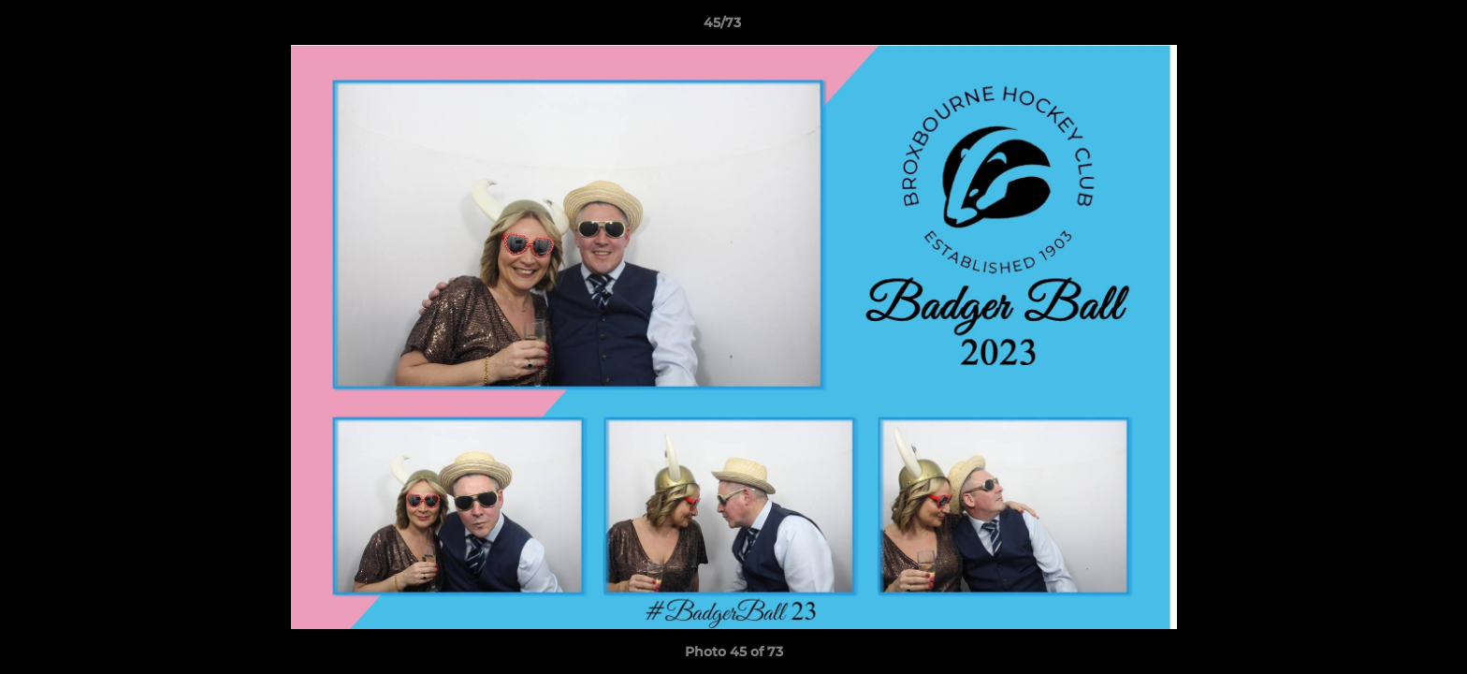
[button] (1388, 27)
